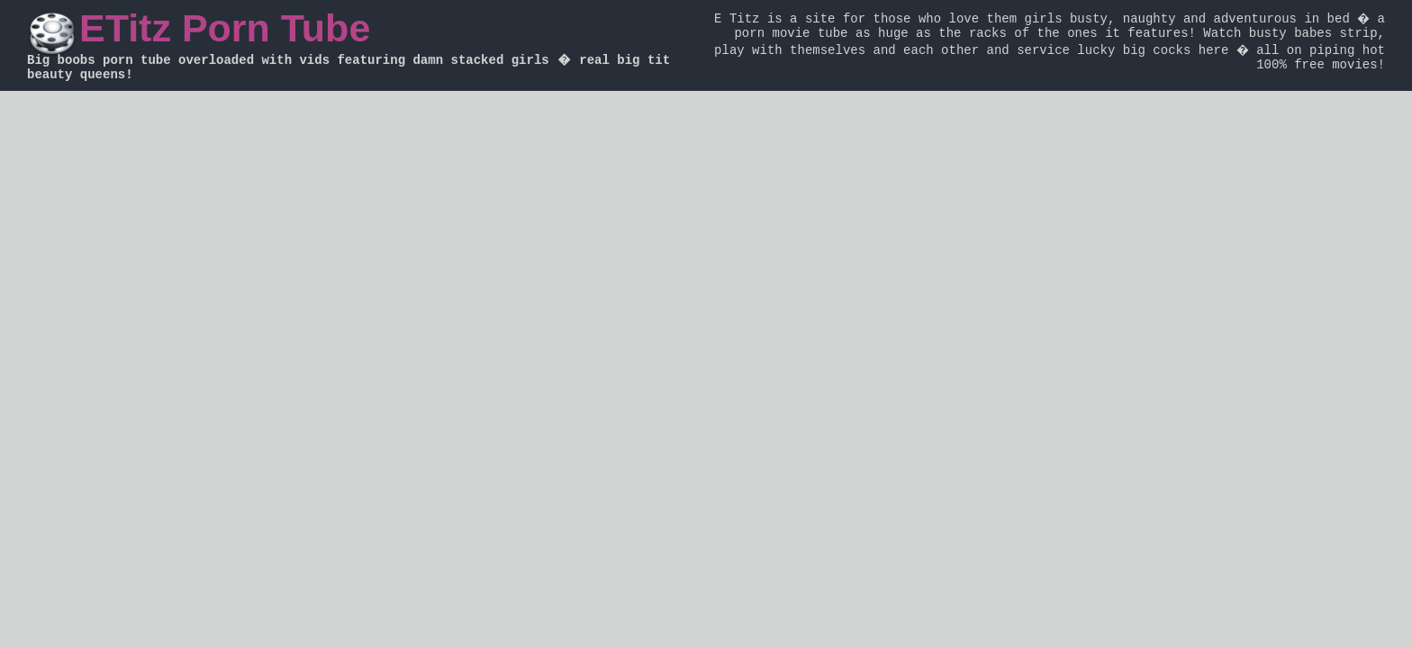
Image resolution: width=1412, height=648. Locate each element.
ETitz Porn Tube (224, 28)
